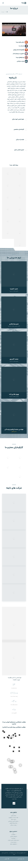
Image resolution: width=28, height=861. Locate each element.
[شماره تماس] (14, 803)
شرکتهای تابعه (14, 844)
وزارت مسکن (14, 825)
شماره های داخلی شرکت (14, 840)
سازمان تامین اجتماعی (14, 821)
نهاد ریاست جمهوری (14, 817)
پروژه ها (14, 838)
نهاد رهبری (14, 815)
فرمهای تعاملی (14, 836)
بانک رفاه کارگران (14, 823)
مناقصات (14, 834)
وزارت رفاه (14, 819)
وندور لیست (14, 842)
